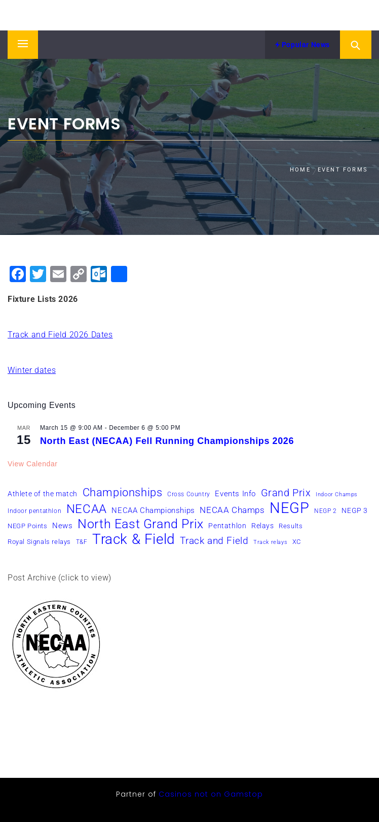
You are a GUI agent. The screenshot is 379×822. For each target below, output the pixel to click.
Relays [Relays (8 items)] (262, 526)
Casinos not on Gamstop (211, 794)
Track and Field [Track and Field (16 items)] (214, 540)
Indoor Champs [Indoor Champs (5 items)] (337, 494)
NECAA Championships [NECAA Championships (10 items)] (153, 510)
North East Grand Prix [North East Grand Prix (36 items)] (141, 524)
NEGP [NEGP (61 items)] (289, 508)
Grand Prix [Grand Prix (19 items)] (286, 493)
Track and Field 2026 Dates (60, 334)
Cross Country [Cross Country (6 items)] (188, 494)
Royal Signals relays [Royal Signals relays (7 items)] (39, 541)
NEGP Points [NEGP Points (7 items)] (28, 526)
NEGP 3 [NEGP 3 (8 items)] (355, 510)
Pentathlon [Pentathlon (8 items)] (227, 526)
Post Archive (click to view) (59, 578)
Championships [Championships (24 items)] (123, 492)
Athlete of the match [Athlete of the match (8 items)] (43, 494)
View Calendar (33, 464)
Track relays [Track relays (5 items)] (270, 542)
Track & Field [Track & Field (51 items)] (133, 539)
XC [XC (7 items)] (296, 541)
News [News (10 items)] (62, 525)
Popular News (302, 45)
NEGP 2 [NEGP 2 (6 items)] (325, 511)
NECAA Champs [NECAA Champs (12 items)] (232, 510)
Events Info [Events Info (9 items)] (235, 493)
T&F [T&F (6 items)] (82, 541)
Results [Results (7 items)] (290, 526)
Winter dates (32, 370)
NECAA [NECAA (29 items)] (86, 509)
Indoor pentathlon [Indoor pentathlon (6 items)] (34, 511)
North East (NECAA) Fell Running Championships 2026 (167, 441)
